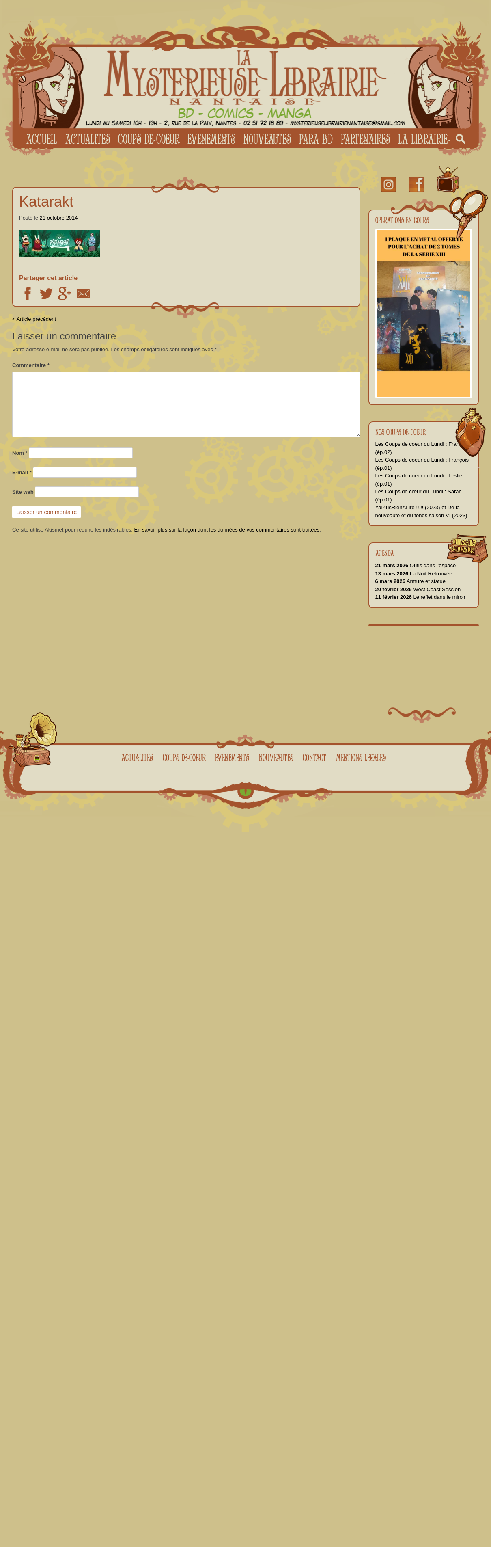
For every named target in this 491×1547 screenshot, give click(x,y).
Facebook (27, 293)
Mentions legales (361, 757)
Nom (20, 453)
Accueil (41, 139)
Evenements (211, 139)
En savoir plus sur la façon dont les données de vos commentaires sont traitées (227, 530)
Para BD (316, 139)
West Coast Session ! (419, 589)
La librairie (423, 139)
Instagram (388, 184)
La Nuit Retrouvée (413, 573)
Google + (64, 293)
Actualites (87, 139)
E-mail (22, 472)
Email (83, 293)
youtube (448, 179)
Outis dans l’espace (415, 565)
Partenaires (365, 139)
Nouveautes (267, 139)
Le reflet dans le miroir (420, 597)
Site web (23, 492)
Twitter (46, 293)
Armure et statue (410, 581)
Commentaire (31, 365)
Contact (314, 757)
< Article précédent (34, 319)
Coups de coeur (148, 139)
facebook (416, 184)
